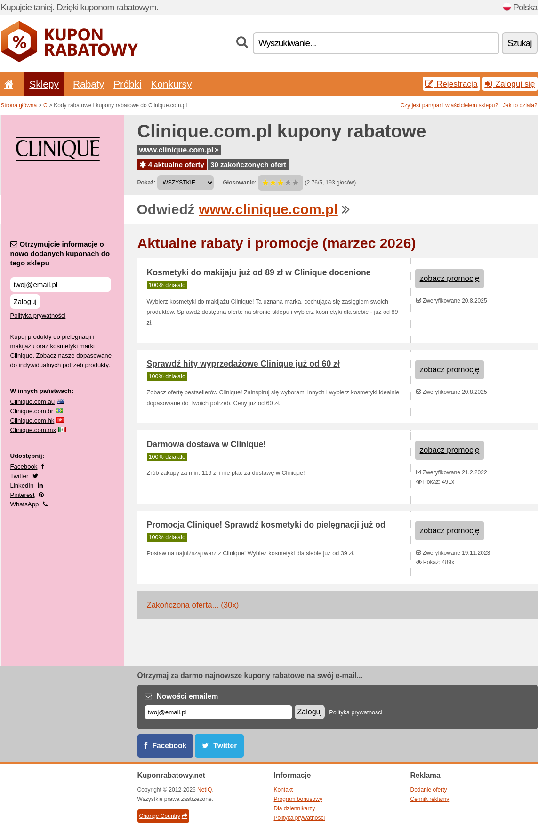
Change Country (163, 816)
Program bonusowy (298, 799)
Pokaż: (146, 182)
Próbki (127, 84)
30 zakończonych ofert (248, 164)
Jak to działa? (520, 105)
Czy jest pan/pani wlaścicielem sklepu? (449, 105)
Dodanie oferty (428, 789)
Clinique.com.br (32, 411)
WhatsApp (24, 504)
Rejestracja (451, 83)
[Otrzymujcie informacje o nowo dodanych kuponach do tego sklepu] (60, 284)
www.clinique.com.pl (179, 150)
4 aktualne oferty (172, 164)
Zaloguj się (510, 83)
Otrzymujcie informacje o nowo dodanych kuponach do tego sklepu (60, 253)
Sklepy (44, 84)
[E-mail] (218, 712)
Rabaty (88, 84)
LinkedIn (22, 485)
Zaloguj (25, 301)
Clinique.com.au (32, 401)
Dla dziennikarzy (294, 808)
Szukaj (519, 43)
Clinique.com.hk (32, 420)
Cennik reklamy (430, 799)
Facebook (24, 466)
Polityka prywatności (38, 315)
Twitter (19, 476)
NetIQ (204, 789)
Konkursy (171, 84)
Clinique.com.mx (33, 429)
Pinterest (22, 494)
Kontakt (283, 789)
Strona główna (19, 105)
